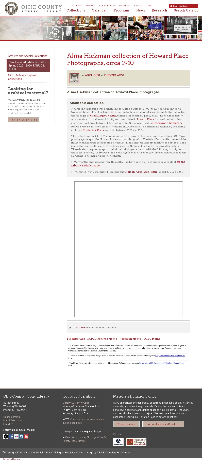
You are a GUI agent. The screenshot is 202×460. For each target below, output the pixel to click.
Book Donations (126, 424)
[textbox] (184, 6)
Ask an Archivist (24, 119)
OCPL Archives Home (102, 338)
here (82, 327)
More (149, 5)
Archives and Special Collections (27, 56)
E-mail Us (8, 424)
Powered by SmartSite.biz (117, 452)
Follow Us (124, 5)
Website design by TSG (89, 452)
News (140, 10)
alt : (128, 356)
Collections (75, 10)
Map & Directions (12, 420)
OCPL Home (152, 338)
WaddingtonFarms (103, 115)
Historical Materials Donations (163, 424)
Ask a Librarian (107, 5)
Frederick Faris (93, 130)
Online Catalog (11, 416)
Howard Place (145, 119)
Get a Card (75, 5)
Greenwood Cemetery (167, 123)
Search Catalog (186, 10)
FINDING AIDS (114, 75)
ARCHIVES (92, 75)
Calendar (99, 10)
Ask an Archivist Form (141, 171)
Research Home (130, 338)
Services (90, 5)
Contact (138, 5)
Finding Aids (76, 338)
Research (159, 10)
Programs (122, 10)
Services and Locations (11, 459)
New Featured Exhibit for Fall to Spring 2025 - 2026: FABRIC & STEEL (28, 65)
